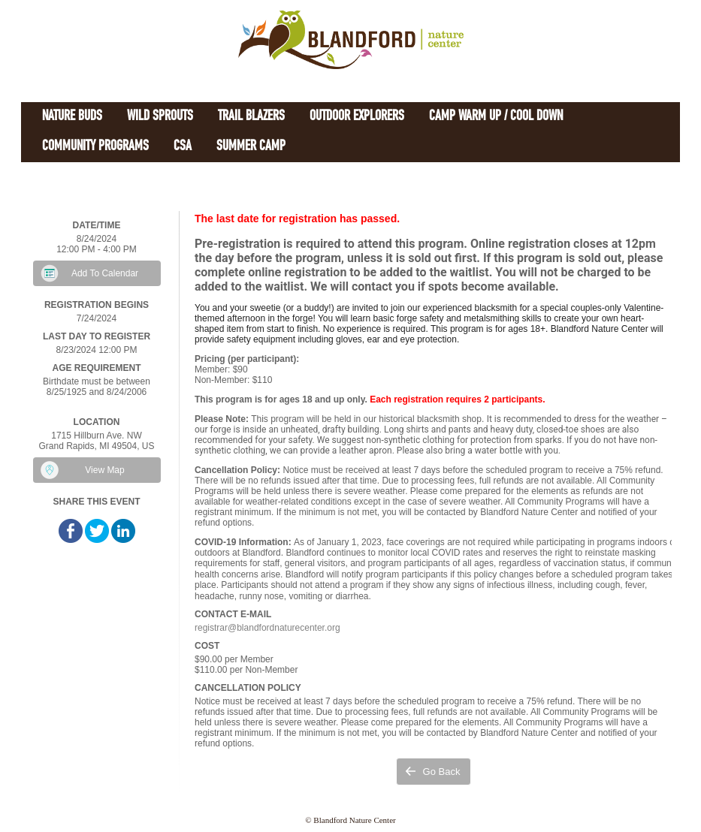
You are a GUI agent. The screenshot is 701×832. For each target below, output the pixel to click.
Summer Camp (251, 147)
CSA (183, 147)
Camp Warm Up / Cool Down (496, 117)
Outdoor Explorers (357, 117)
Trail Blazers (251, 117)
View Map (104, 470)
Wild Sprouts (160, 117)
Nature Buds (72, 117)
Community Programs (95, 147)
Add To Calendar (104, 273)
